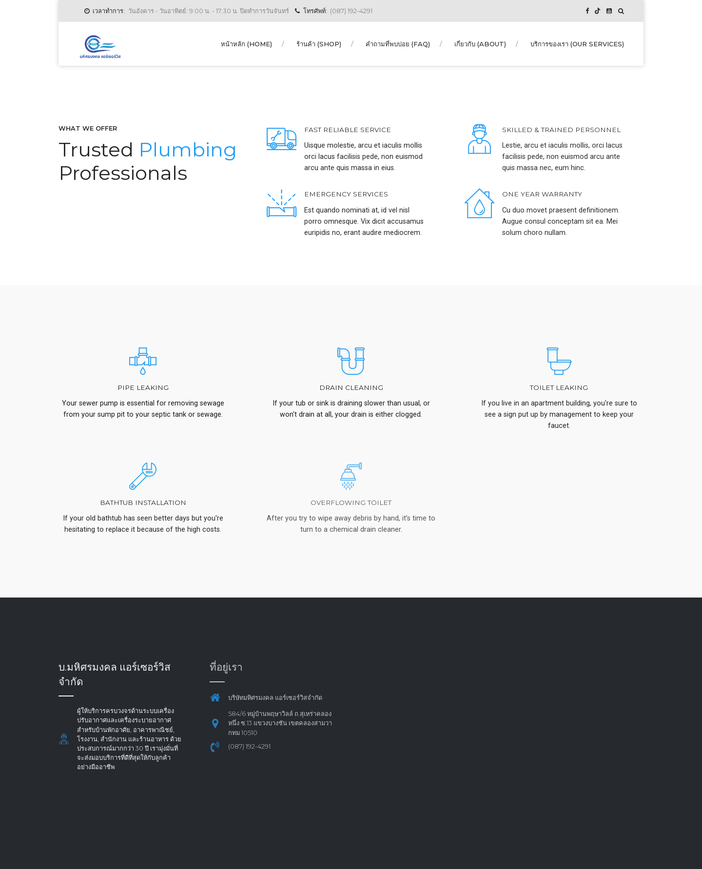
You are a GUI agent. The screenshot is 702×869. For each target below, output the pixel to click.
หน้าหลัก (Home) (246, 44)
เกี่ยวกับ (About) (480, 44)
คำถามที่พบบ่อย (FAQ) (398, 44)
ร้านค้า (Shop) (318, 44)
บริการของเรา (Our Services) (577, 44)
